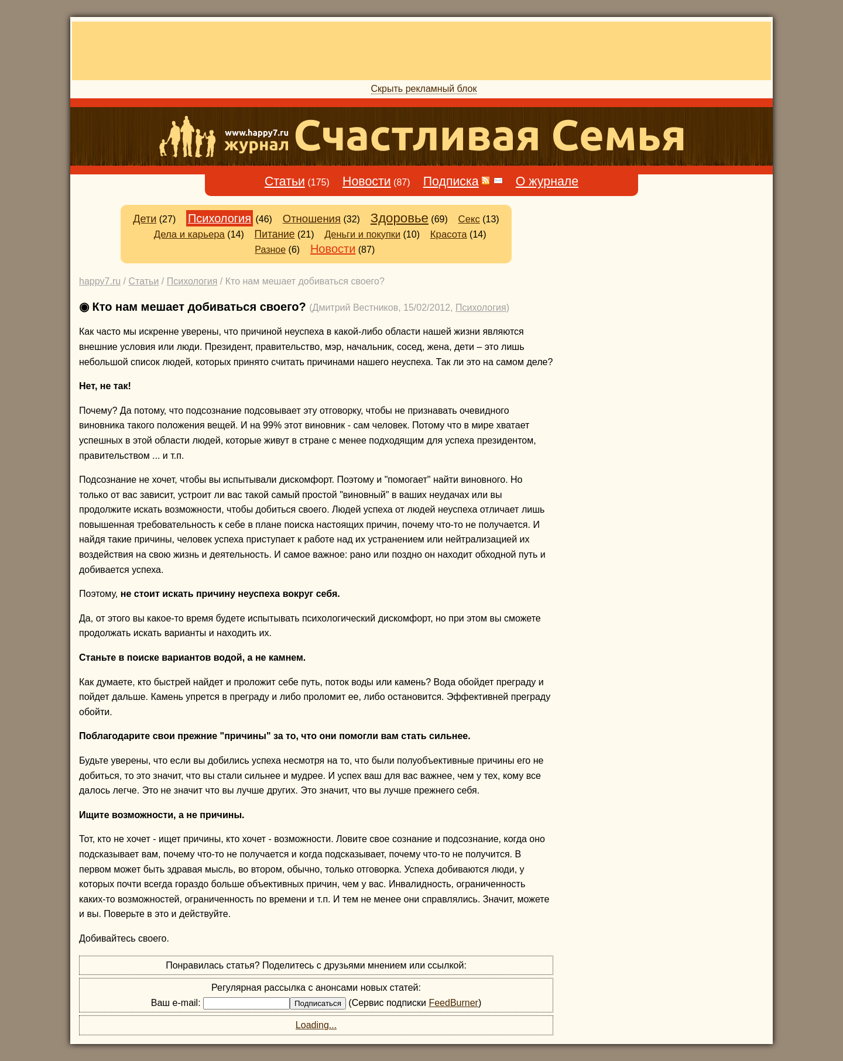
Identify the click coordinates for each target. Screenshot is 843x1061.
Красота (448, 234)
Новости (366, 181)
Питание (275, 234)
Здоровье (400, 218)
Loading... (316, 1025)
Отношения (312, 218)
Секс (469, 219)
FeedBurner (453, 1003)
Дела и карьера (189, 234)
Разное (270, 250)
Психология (219, 218)
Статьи (285, 181)
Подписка (451, 181)
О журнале (547, 181)
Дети (144, 219)
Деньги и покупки (362, 234)
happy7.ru (100, 281)
